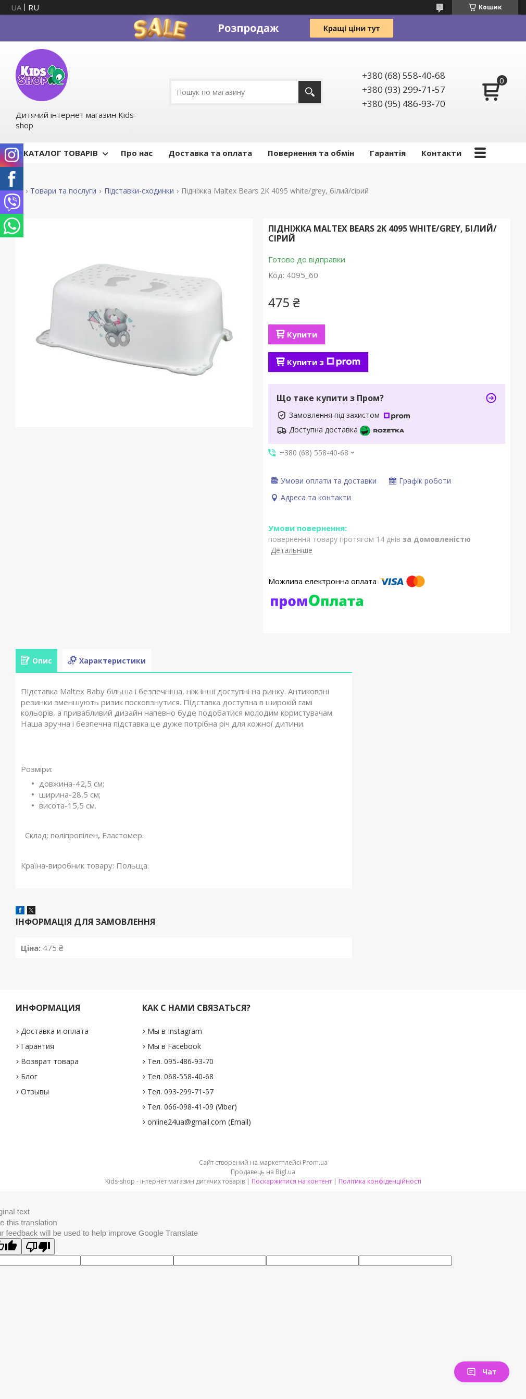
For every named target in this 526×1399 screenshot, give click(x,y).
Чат (482, 1372)
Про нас (137, 153)
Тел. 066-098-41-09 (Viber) (192, 1107)
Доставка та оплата (210, 153)
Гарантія (388, 153)
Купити (302, 334)
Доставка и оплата (55, 1031)
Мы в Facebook (174, 1046)
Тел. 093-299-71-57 (180, 1091)
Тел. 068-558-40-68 (180, 1076)
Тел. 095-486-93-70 (180, 1061)
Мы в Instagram (174, 1031)
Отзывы (35, 1091)
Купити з (323, 362)
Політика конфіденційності (380, 1181)
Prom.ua (315, 1162)
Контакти (441, 153)
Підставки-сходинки (139, 191)
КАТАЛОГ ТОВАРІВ (60, 153)
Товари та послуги (63, 191)
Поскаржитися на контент (292, 1181)
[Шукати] (309, 92)
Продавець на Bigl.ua (263, 1171)
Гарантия (37, 1046)
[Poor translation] (38, 1246)
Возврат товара (50, 1061)
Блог (29, 1076)
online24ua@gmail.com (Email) (199, 1122)
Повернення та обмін (311, 153)
